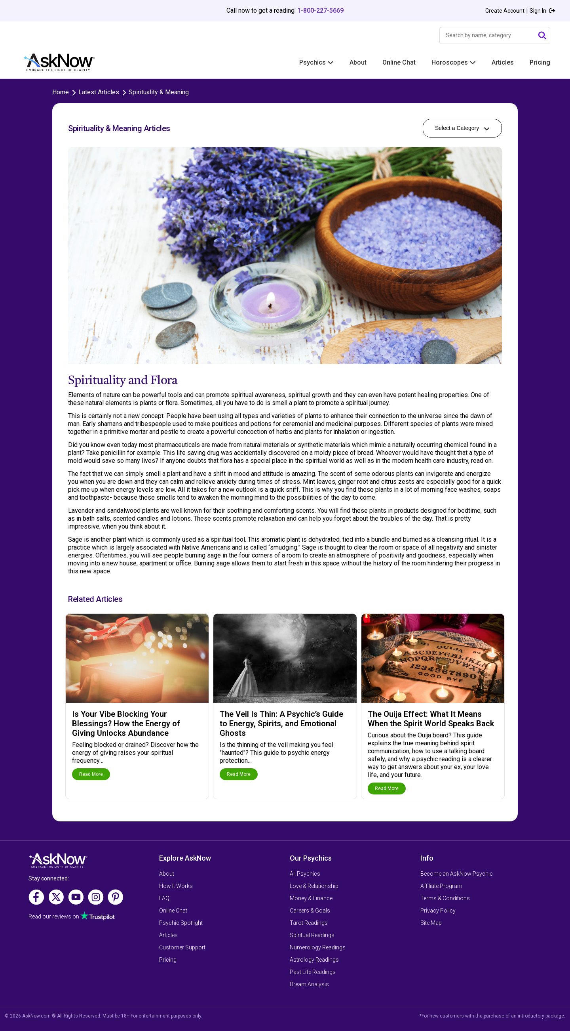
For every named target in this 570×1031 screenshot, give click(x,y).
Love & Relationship (314, 886)
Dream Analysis (309, 984)
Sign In (542, 11)
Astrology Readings (314, 960)
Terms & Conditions (445, 898)
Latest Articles (98, 92)
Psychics (316, 62)
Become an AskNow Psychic (456, 874)
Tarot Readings (309, 923)
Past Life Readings (313, 972)
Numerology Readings (318, 947)
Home (60, 92)
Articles (503, 62)
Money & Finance (311, 898)
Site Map (431, 923)
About (358, 62)
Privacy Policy (438, 910)
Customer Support (182, 947)
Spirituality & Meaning (159, 92)
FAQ (164, 898)
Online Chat (399, 62)
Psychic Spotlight (181, 923)
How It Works (176, 886)
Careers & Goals (310, 910)
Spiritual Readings (312, 935)
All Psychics (305, 874)
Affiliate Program (441, 886)
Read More (91, 774)
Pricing (540, 62)
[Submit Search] (542, 36)
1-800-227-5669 (320, 10)
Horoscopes (453, 62)
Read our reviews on (53, 917)
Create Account (504, 11)
